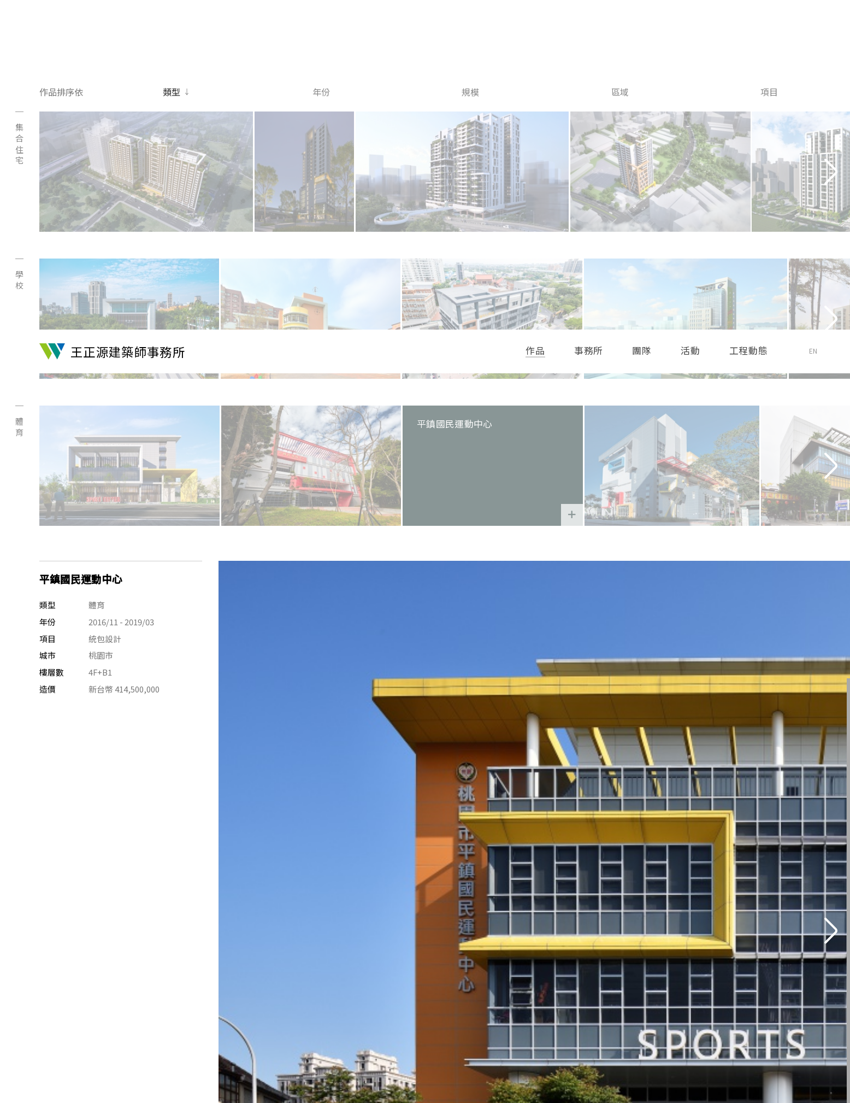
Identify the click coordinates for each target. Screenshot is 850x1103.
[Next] (831, 70)
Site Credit (800, 1073)
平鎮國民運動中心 (500, 223)
